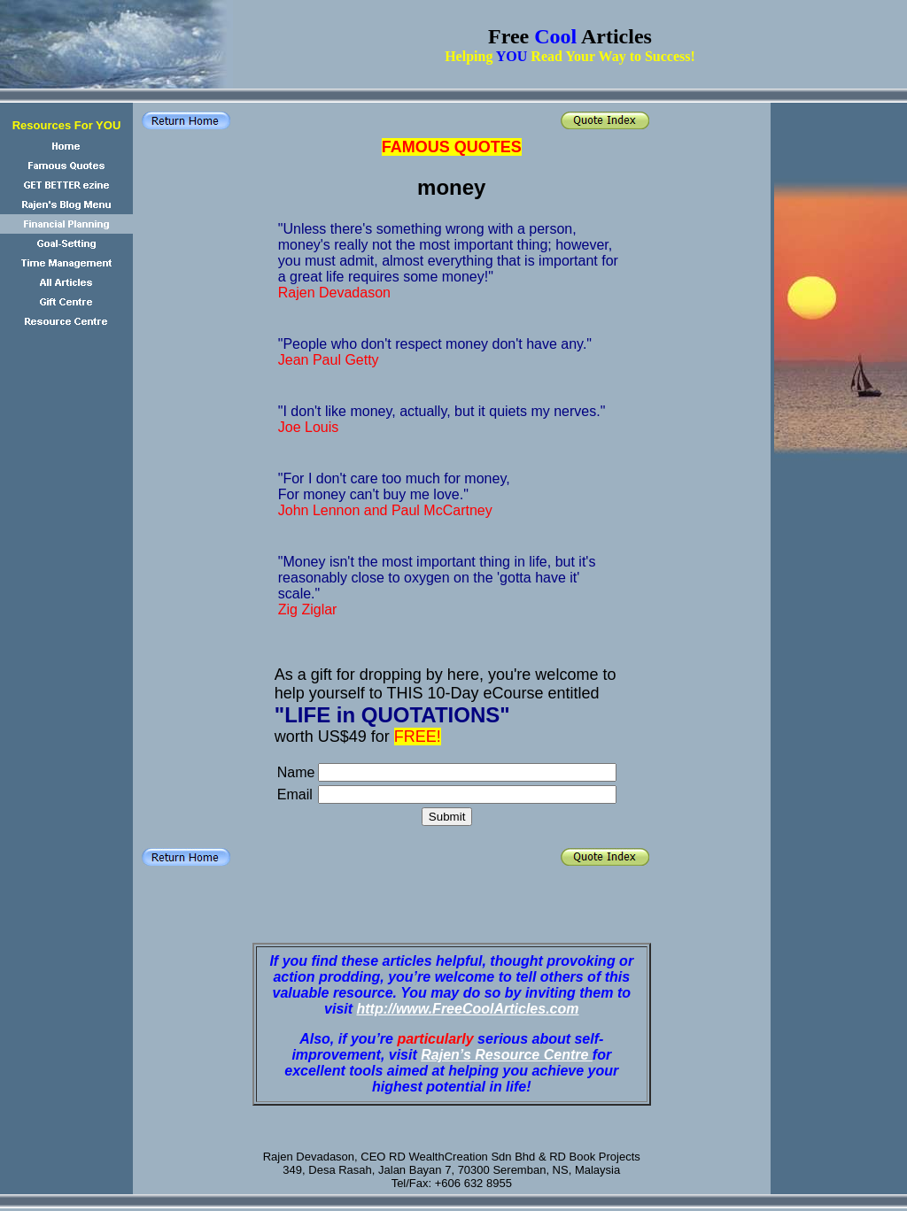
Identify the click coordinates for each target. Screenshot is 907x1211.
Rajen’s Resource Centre (507, 1054)
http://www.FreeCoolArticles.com (468, 1008)
